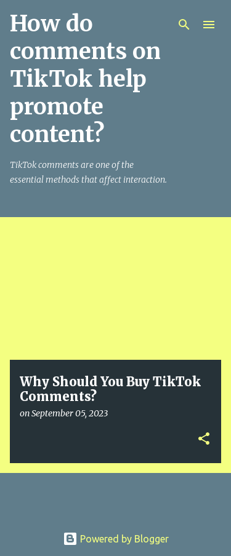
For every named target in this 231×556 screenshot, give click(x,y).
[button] (204, 439)
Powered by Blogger (116, 538)
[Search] (184, 24)
